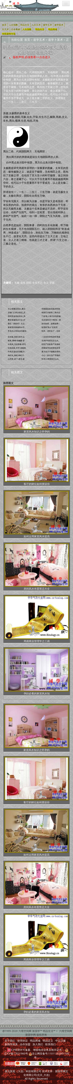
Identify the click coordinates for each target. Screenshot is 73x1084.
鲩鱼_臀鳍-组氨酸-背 (16, 340)
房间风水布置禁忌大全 (36, 566)
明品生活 (39, 29)
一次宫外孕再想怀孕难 (51, 337)
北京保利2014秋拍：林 (51, 320)
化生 (23, 282)
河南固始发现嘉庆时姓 (51, 308)
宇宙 (52, 282)
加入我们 (38, 1044)
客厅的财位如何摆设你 (36, 462)
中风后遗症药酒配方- (16, 351)
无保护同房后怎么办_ (50, 340)
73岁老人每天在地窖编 (51, 316)
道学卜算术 (55, 40)
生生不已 (37, 282)
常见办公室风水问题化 (17, 331)
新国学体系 (11, 1044)
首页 (27, 40)
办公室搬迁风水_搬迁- (17, 308)
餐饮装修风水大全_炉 (16, 320)
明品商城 (52, 29)
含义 (46, 282)
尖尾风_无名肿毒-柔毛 (17, 344)
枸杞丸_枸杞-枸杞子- (16, 355)
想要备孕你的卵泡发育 (51, 348)
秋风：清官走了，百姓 (51, 331)
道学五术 (39, 40)
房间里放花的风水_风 (16, 316)
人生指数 (27, 29)
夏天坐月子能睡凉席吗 (51, 351)
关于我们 (10, 1040)
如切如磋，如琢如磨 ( (50, 323)
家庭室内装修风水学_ (16, 327)
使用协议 (22, 1040)
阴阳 (28, 282)
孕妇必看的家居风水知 (36, 671)
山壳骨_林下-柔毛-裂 (16, 359)
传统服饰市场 (8, 33)
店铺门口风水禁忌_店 (16, 312)
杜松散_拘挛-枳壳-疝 (16, 337)
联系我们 (50, 1044)
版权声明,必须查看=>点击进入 (31, 57)
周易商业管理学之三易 (36, 619)
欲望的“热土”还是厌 (50, 327)
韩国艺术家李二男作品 (51, 312)
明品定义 (48, 1040)
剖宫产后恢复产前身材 (51, 344)
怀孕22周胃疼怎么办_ (50, 359)
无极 (17, 282)
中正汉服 (60, 1040)
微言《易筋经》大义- (16, 323)
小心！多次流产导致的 (51, 355)
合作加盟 (25, 1044)
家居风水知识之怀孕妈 (36, 409)
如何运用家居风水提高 (36, 514)
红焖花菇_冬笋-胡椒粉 (17, 348)
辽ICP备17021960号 (16, 1053)
